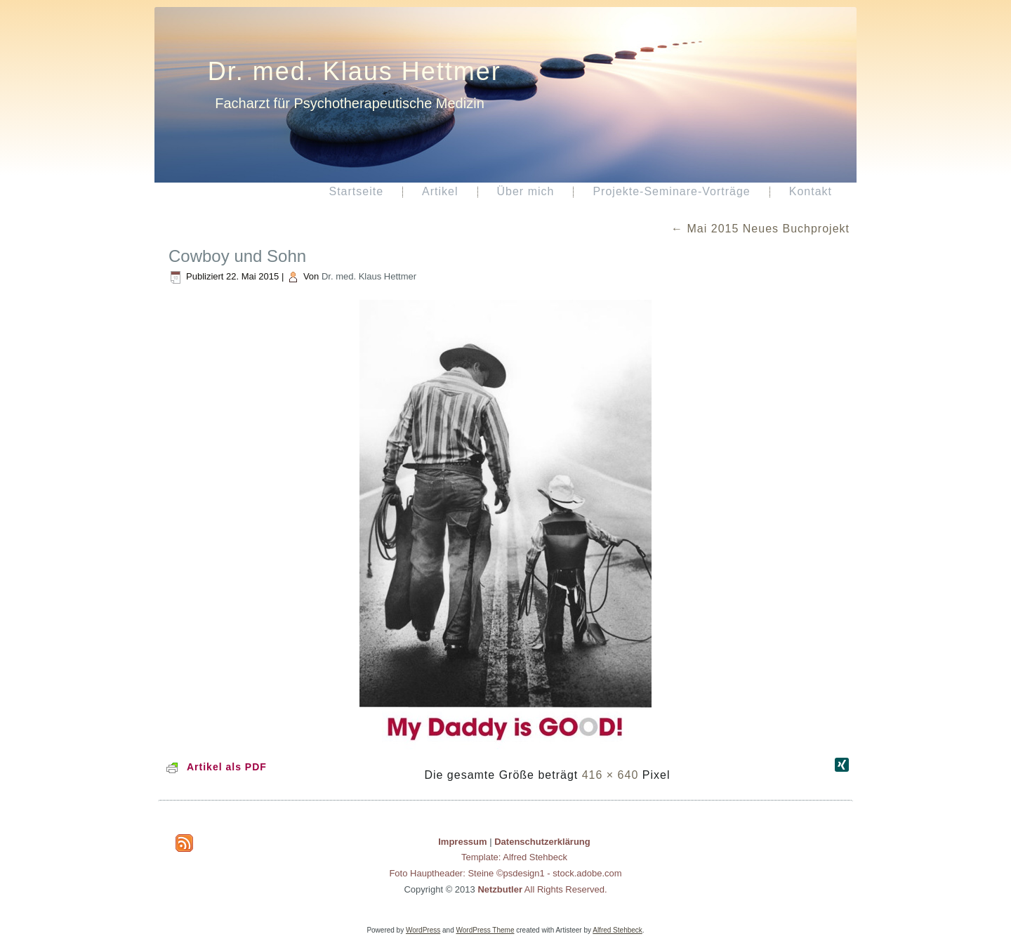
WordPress (423, 930)
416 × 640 (610, 775)
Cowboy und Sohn (237, 255)
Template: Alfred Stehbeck (514, 857)
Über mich (526, 191)
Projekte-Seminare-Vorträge (671, 191)
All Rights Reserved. (542, 889)
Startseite (356, 191)
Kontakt (810, 191)
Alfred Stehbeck (617, 930)
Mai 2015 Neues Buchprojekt (760, 229)
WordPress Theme (485, 930)
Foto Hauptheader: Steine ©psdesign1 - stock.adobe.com (505, 873)
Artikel (440, 191)
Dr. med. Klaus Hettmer (354, 71)
